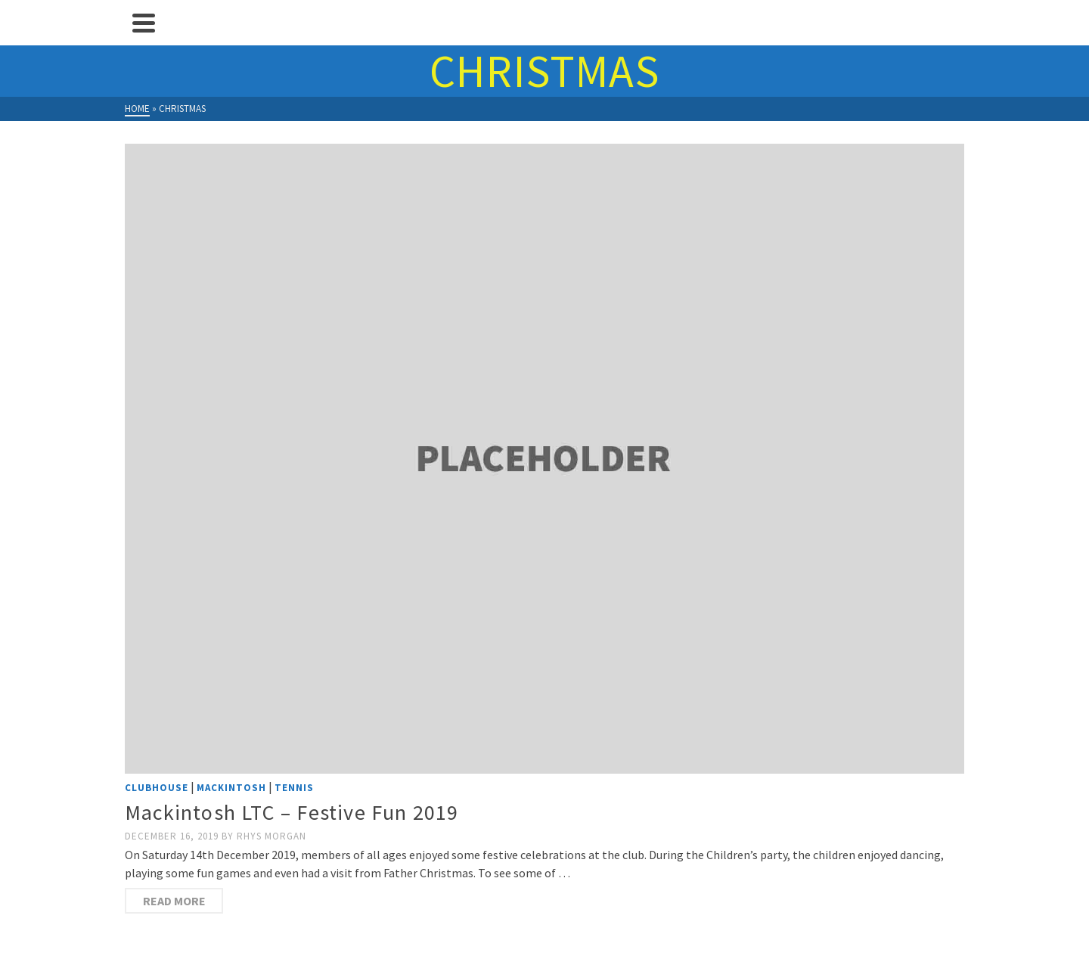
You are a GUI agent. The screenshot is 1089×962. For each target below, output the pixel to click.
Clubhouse (156, 787)
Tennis (294, 787)
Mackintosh (231, 787)
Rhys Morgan (271, 836)
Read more (174, 900)
